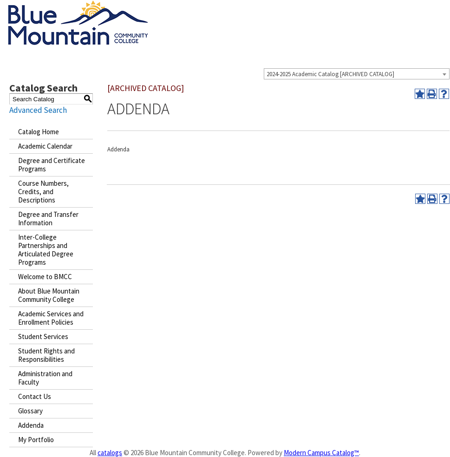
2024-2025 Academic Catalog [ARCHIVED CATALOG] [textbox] (330, 74)
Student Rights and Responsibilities (46, 355)
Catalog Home (38, 131)
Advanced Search (38, 110)
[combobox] (357, 73)
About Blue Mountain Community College (48, 295)
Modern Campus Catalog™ (321, 452)
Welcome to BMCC (45, 276)
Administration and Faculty (45, 377)
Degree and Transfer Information (48, 218)
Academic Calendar (45, 146)
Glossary (30, 410)
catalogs (110, 452)
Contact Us (34, 396)
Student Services (43, 336)
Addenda (31, 425)
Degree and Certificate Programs (51, 164)
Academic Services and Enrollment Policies (51, 317)
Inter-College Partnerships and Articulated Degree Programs (45, 250)
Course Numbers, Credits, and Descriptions (43, 191)
